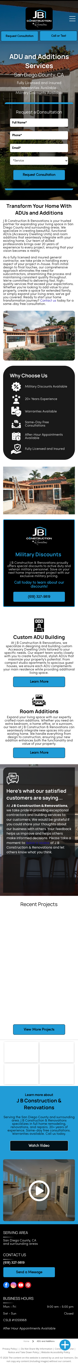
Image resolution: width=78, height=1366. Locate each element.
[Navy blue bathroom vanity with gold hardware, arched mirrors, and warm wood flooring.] (21, 1001)
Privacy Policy (9, 1348)
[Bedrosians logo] (21, 1052)
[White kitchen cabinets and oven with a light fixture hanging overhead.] (21, 931)
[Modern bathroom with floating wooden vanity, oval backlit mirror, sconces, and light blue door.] (57, 1001)
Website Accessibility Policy (55, 1352)
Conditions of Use (64, 1348)
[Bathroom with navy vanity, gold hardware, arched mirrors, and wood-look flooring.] (21, 966)
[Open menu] (72, 19)
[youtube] (21, 1285)
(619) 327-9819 (14, 1262)
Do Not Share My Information (36, 1348)
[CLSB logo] (57, 1052)
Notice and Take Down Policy (23, 1352)
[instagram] (13, 1285)
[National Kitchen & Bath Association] (57, 1074)
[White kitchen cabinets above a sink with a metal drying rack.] (57, 931)
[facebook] (6, 1285)
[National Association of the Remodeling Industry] (21, 1074)
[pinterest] (28, 1285)
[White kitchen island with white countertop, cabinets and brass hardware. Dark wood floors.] (57, 966)
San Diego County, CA (19, 1240)
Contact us (48, 300)
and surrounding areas (20, 1244)
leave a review (38, 842)
